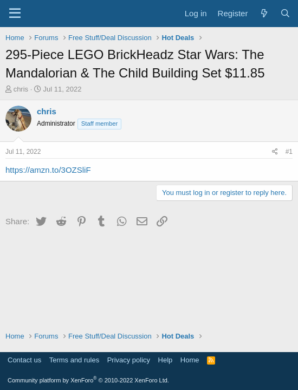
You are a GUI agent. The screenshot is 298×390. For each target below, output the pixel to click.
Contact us (24, 360)
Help (165, 360)
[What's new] (263, 13)
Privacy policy (128, 360)
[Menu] (15, 13)
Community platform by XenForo (88, 380)
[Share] (275, 152)
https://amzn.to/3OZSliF (48, 169)
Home (189, 360)
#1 (289, 151)
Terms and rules (74, 360)
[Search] (285, 13)
